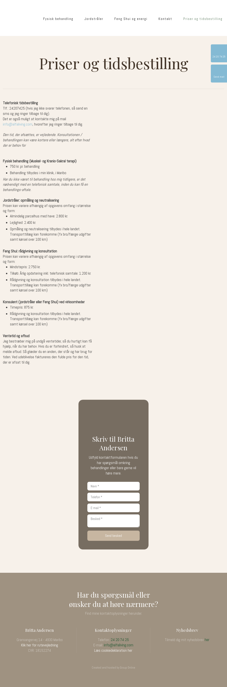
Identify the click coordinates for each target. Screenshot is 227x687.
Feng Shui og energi (130, 19)
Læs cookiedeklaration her (113, 650)
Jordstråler (93, 19)
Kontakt (165, 19)
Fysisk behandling (58, 19)
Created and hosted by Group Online (113, 667)
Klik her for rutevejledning (39, 645)
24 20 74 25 (120, 639)
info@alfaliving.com (17, 124)
